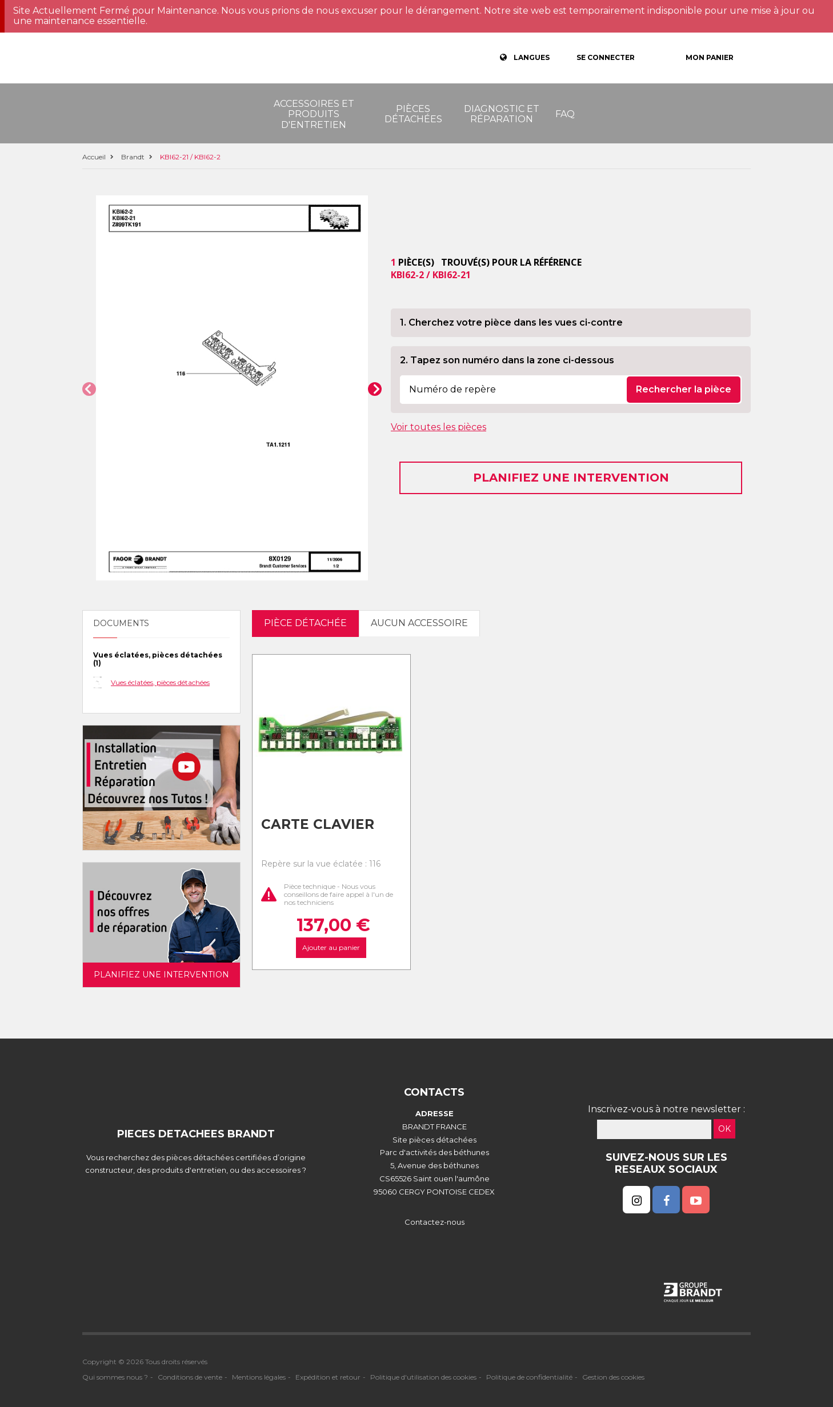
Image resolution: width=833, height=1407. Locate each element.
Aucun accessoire (419, 623)
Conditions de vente (190, 1377)
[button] (89, 389)
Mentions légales (259, 1377)
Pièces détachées (413, 114)
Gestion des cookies (613, 1377)
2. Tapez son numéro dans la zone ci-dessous (507, 360)
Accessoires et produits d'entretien (314, 114)
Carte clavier (317, 824)
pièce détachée (305, 623)
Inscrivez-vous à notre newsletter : (666, 1109)
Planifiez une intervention (571, 477)
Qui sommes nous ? (115, 1377)
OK (724, 1129)
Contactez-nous (434, 1221)
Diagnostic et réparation (501, 114)
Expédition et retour (328, 1377)
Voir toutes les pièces (438, 427)
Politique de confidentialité (529, 1377)
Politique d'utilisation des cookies (423, 1377)
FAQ (565, 114)
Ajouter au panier (331, 947)
